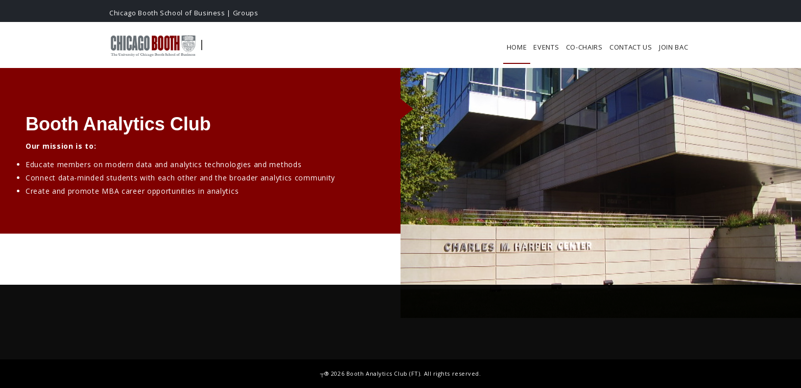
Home (517, 47)
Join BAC (674, 47)
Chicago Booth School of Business (167, 12)
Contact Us (630, 47)
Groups (245, 12)
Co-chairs (584, 47)
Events (546, 47)
